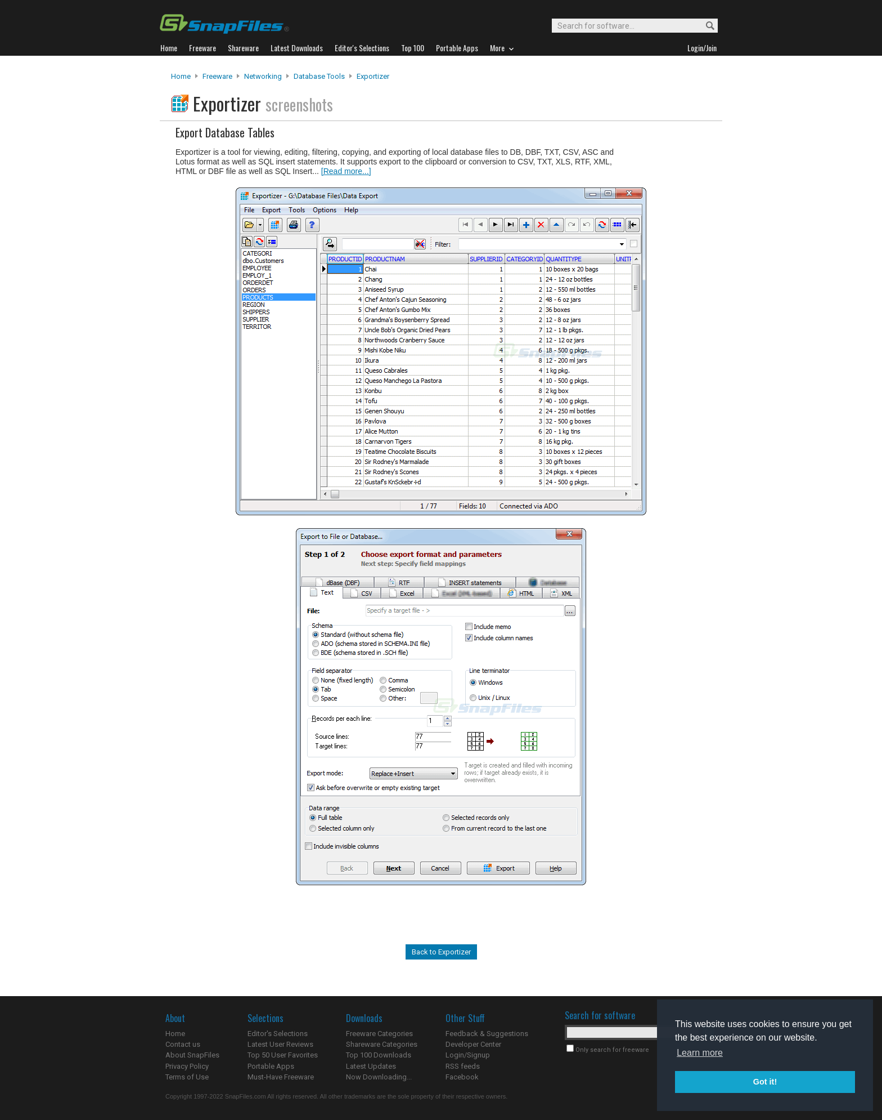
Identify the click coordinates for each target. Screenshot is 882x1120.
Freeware (217, 76)
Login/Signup (468, 1055)
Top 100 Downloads (378, 1055)
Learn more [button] (700, 1052)
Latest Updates (371, 1066)
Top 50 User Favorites (283, 1055)
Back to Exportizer (441, 952)
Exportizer (373, 76)
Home (181, 76)
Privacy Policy (187, 1066)
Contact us (182, 1044)
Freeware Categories (379, 1033)
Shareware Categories (381, 1044)
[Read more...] (346, 171)
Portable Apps (271, 1066)
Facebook (462, 1077)
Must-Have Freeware (281, 1077)
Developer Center (473, 1044)
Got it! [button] (765, 1081)
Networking (263, 76)
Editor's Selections (278, 1033)
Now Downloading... (379, 1077)
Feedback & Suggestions (487, 1033)
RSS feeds (463, 1066)
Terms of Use (187, 1077)
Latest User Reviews (280, 1044)
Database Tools (319, 76)
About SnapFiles (192, 1055)
